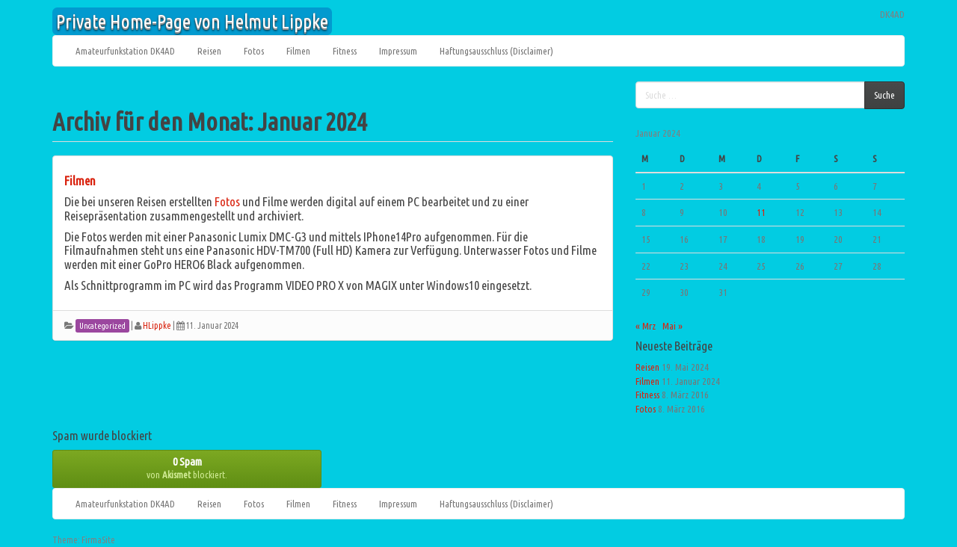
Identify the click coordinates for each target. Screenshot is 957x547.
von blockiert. (187, 467)
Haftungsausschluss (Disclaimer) (496, 51)
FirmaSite (98, 540)
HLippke (157, 325)
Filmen (298, 51)
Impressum (398, 51)
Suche (884, 95)
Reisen (209, 51)
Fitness (345, 51)
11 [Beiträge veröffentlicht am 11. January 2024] (761, 212)
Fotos (254, 51)
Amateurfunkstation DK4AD (125, 51)
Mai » (672, 326)
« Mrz (646, 326)
